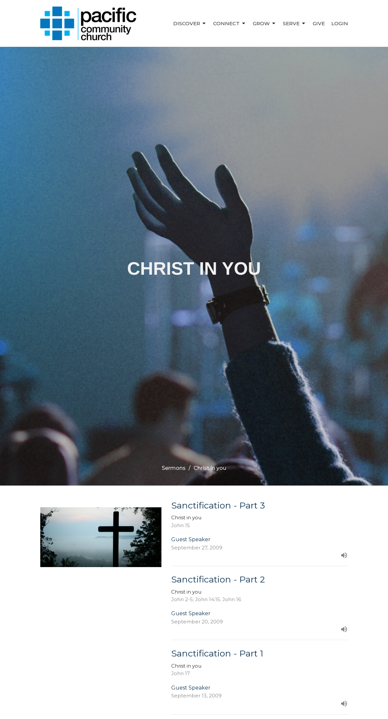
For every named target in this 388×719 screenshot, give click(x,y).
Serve (294, 23)
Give (319, 23)
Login (339, 23)
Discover (190, 23)
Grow (264, 23)
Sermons (174, 468)
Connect (229, 23)
